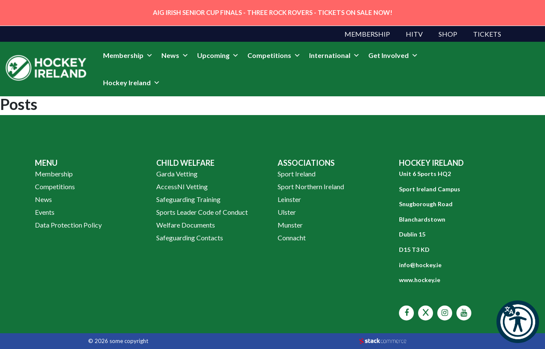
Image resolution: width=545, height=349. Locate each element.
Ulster (287, 212)
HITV (414, 34)
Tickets (487, 34)
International (334, 55)
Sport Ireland (297, 174)
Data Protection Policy (68, 225)
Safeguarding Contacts (189, 238)
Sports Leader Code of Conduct (202, 212)
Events (44, 212)
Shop (448, 34)
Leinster (289, 199)
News (175, 55)
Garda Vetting (177, 174)
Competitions (274, 55)
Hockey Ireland (131, 82)
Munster (290, 225)
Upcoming (218, 55)
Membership (367, 34)
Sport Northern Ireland (311, 186)
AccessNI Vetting (182, 186)
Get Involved (393, 55)
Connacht (292, 238)
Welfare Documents (185, 225)
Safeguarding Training (188, 199)
